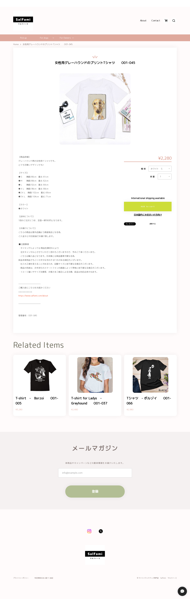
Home (16, 44)
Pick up (23, 37)
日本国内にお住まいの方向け (148, 215)
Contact (155, 21)
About (143, 21)
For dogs (44, 37)
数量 (152, 177)
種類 (143, 169)
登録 (95, 491)
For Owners (65, 37)
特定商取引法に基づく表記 (44, 578)
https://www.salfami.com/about (33, 295)
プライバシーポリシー (21, 578)
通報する (152, 224)
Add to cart (148, 206)
